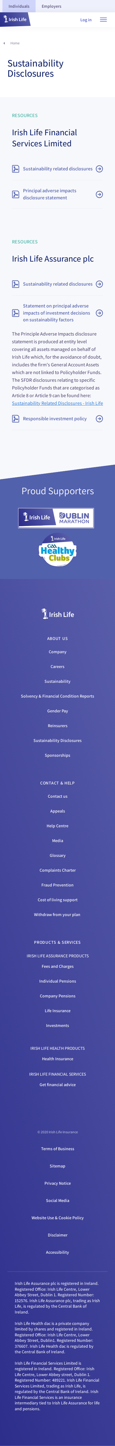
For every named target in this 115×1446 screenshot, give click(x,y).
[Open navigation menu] (103, 19)
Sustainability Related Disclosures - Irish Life (57, 403)
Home (15, 43)
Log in (86, 19)
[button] (15, 19)
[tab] (19, 6)
